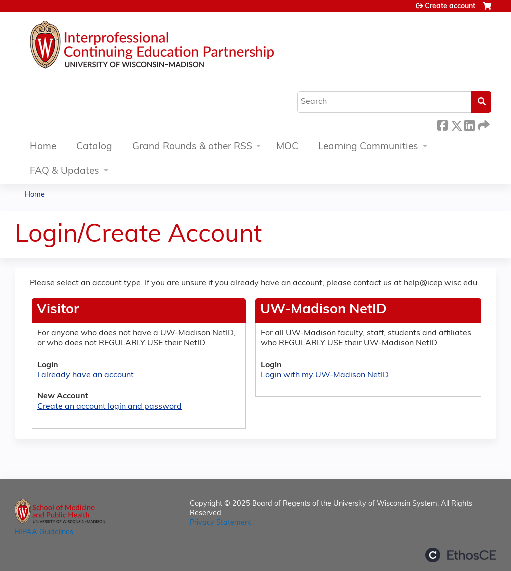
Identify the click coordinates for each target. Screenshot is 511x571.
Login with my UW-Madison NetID (325, 375)
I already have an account (85, 375)
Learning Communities (368, 147)
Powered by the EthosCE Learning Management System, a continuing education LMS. (460, 555)
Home (43, 147)
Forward (483, 124)
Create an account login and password (109, 407)
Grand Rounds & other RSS (192, 147)
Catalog (94, 147)
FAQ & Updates (64, 171)
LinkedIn (469, 124)
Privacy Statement (220, 523)
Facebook (442, 124)
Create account (450, 6)
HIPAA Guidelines (44, 532)
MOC (287, 147)
